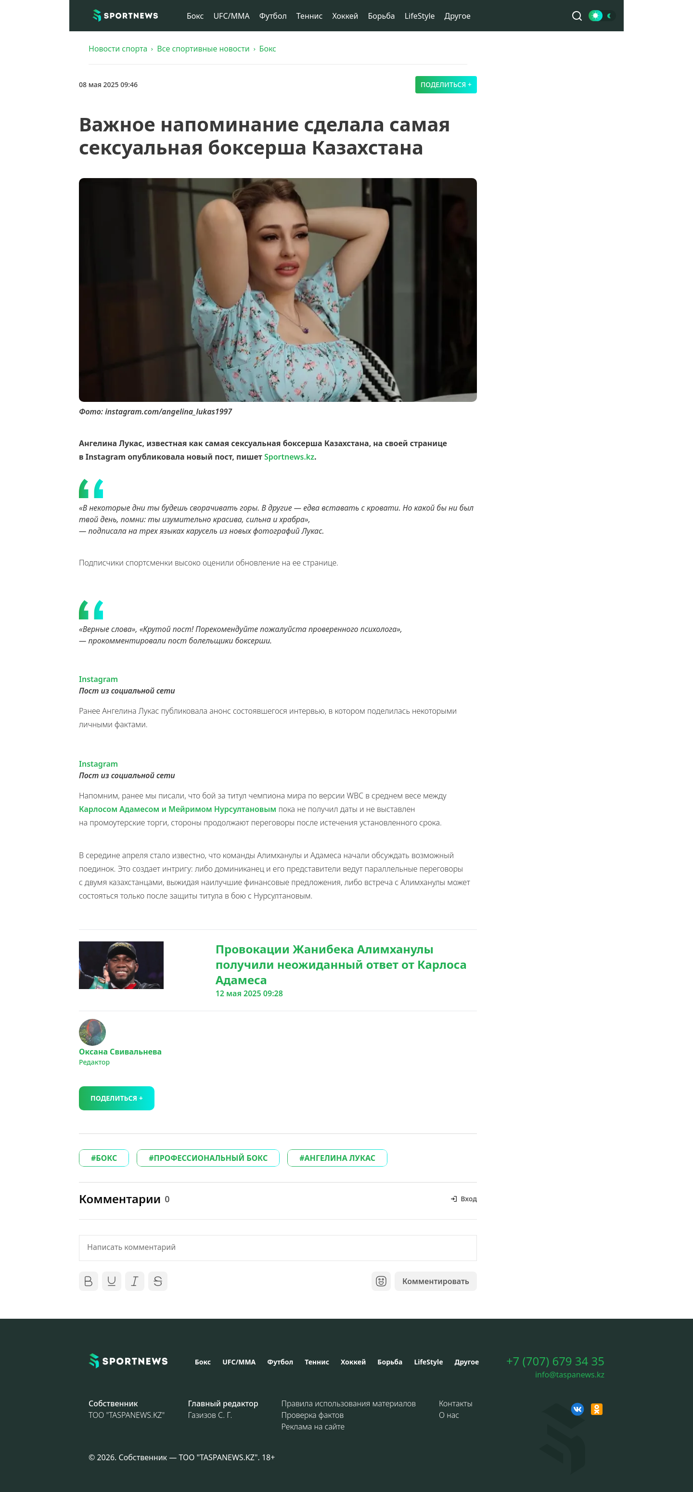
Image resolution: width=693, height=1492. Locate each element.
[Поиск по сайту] (577, 16)
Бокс (195, 16)
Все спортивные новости (203, 48)
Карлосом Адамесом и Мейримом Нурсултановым (177, 809)
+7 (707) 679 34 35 (555, 1361)
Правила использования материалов (349, 1403)
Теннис (309, 16)
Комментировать (435, 1281)
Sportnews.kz (289, 456)
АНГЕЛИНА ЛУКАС (340, 1158)
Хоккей (345, 16)
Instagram (98, 679)
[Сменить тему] (602, 15)
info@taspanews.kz (569, 1374)
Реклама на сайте (313, 1426)
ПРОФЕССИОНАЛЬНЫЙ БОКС (211, 1158)
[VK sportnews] (577, 1409)
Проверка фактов (313, 1415)
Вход (469, 1198)
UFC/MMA (231, 16)
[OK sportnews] (596, 1409)
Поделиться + (446, 84)
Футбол (273, 16)
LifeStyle (420, 16)
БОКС (106, 1158)
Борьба (381, 16)
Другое (458, 16)
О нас (449, 1415)
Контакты (456, 1403)
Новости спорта (118, 48)
